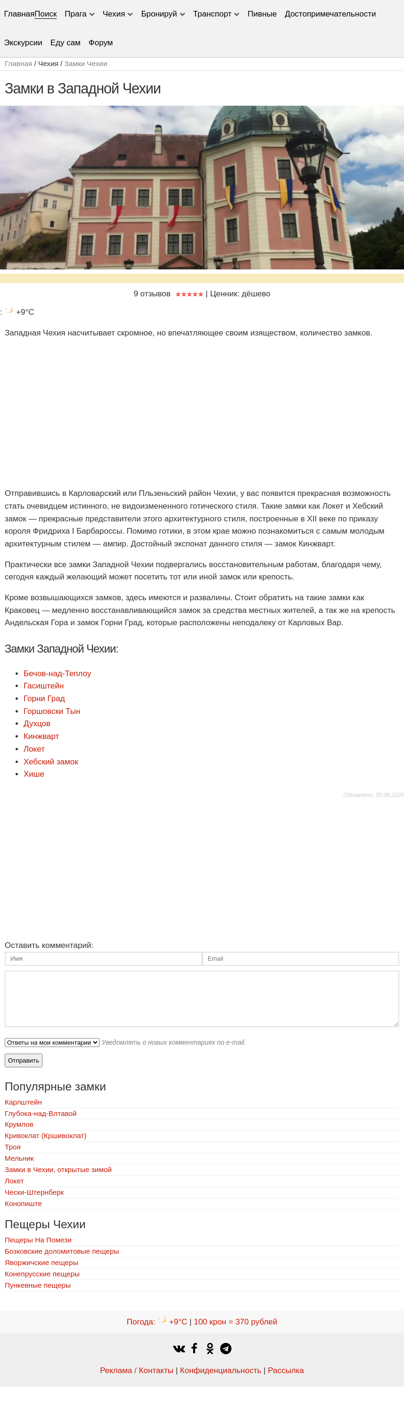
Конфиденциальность (220, 1370)
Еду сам (65, 42)
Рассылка (286, 1370)
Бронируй (159, 13)
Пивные (262, 13)
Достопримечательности (330, 13)
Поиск (45, 13)
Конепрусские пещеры (42, 1274)
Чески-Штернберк (34, 1192)
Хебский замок (51, 761)
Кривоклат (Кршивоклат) (46, 1135)
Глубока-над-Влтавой (41, 1113)
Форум (101, 42)
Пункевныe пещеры (38, 1285)
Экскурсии (23, 42)
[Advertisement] (202, 413)
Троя (13, 1147)
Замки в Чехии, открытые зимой (58, 1169)
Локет (34, 749)
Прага (75, 13)
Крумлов (19, 1124)
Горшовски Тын (52, 711)
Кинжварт (41, 736)
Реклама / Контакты (136, 1370)
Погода (157, 1321)
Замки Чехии (86, 63)
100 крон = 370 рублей (235, 1321)
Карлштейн (23, 1102)
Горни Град (44, 698)
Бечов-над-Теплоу (57, 673)
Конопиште (23, 1203)
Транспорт (212, 13)
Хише (34, 774)
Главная (19, 13)
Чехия (114, 13)
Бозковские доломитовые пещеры (62, 1251)
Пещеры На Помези (38, 1240)
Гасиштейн (44, 685)
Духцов (37, 723)
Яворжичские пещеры (41, 1262)
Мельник (19, 1158)
